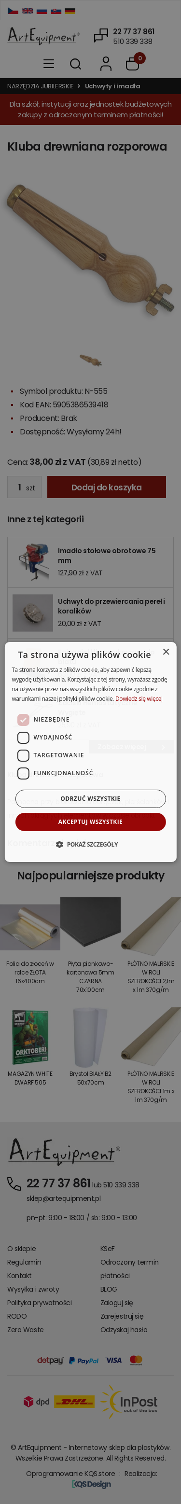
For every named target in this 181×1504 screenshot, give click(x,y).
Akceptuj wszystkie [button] (90, 822)
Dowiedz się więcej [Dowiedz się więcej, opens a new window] (139, 699)
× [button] (165, 652)
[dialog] (90, 752)
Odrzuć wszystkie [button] (90, 798)
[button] (90, 844)
